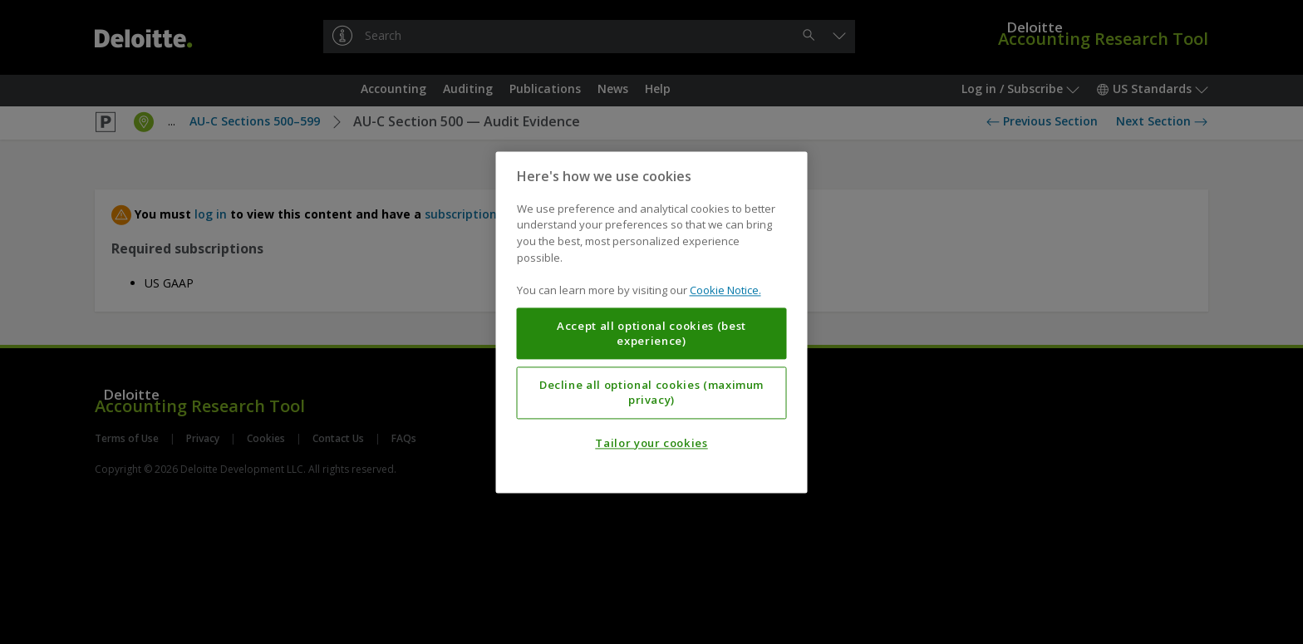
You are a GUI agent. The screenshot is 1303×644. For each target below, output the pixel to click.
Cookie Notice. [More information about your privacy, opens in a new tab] (725, 290)
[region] (652, 322)
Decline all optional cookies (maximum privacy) (651, 392)
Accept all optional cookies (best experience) (651, 333)
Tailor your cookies (651, 442)
